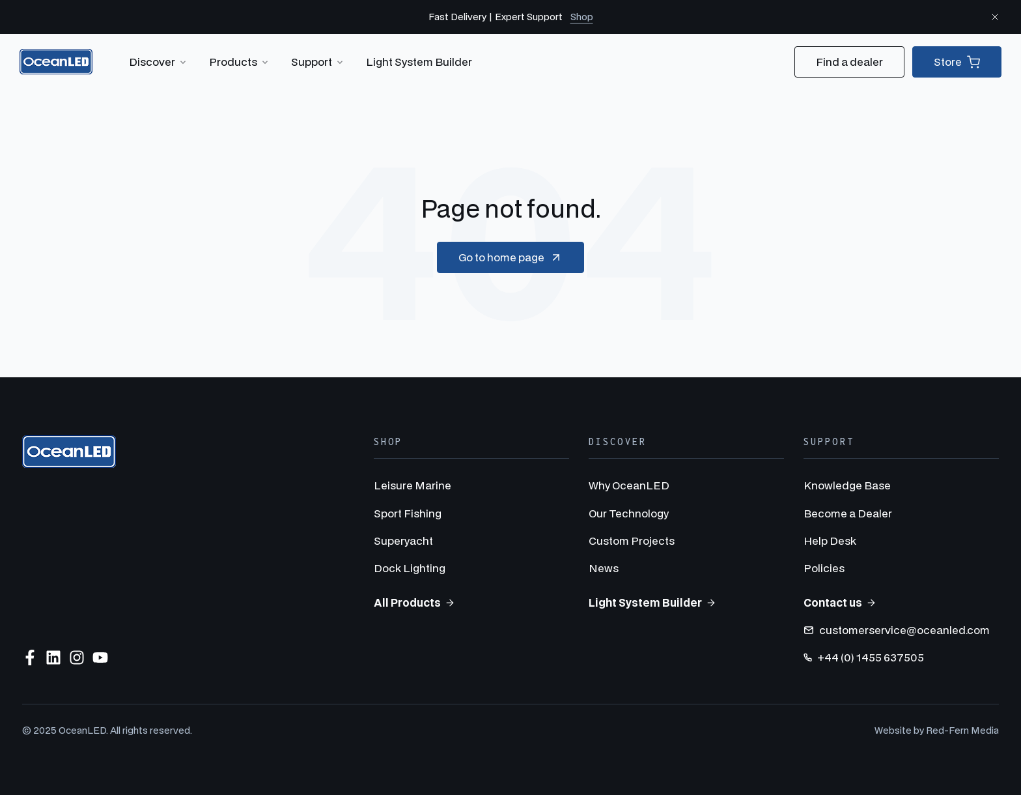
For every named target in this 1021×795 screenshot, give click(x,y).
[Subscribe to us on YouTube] (100, 657)
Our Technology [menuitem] (629, 513)
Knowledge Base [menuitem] (847, 485)
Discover (158, 61)
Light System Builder (419, 61)
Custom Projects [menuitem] (632, 540)
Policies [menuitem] (824, 568)
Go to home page (510, 257)
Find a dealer (849, 61)
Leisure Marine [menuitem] (412, 485)
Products (239, 61)
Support (318, 61)
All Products (414, 602)
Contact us (840, 602)
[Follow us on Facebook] (30, 657)
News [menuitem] (604, 568)
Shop (581, 16)
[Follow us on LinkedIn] (53, 657)
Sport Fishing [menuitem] (407, 513)
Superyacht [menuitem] (403, 540)
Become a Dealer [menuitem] (848, 513)
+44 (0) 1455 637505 (864, 657)
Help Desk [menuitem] (830, 540)
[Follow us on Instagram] (77, 657)
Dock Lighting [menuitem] (409, 568)
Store (957, 61)
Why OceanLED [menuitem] (629, 485)
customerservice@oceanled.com (897, 630)
